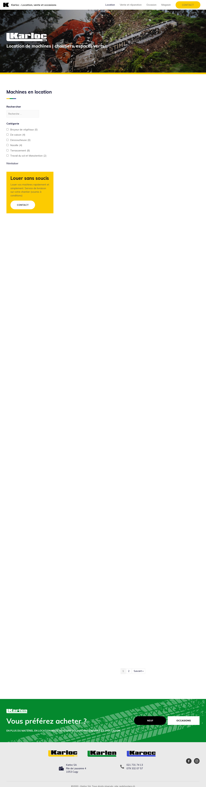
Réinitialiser (12, 163)
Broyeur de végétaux (24, 130)
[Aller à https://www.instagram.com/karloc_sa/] (197, 761)
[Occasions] (184, 720)
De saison (17, 135)
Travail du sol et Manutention (28, 156)
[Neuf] (150, 720)
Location (110, 4)
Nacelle (16, 146)
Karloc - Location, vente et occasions (34, 4)
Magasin (166, 4)
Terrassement (20, 151)
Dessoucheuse (20, 140)
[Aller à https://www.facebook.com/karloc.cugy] (189, 761)
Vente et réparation (131, 4)
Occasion (151, 4)
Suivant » (139, 671)
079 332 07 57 (134, 768)
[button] (22, 205)
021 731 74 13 (134, 764)
